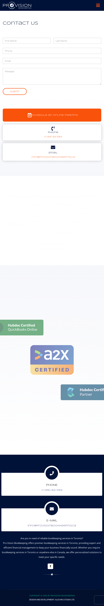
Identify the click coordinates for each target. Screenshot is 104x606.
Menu (98, 5)
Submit (14, 92)
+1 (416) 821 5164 (53, 137)
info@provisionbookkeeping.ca (53, 157)
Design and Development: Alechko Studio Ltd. (52, 600)
